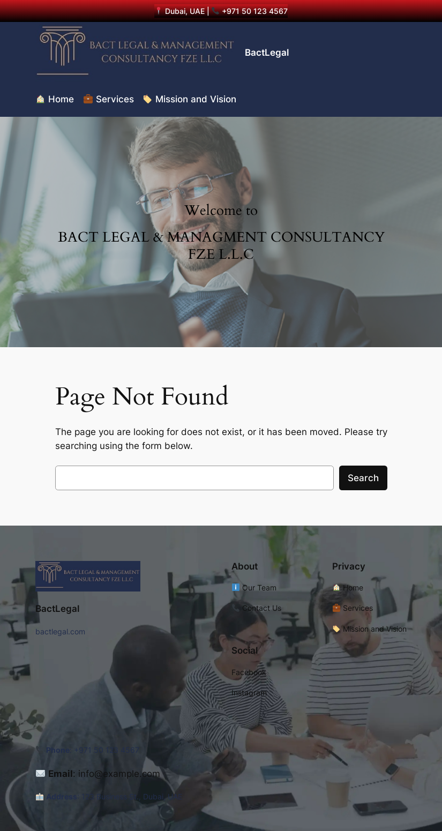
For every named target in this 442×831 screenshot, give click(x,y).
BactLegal (267, 52)
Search (363, 478)
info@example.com (119, 773)
